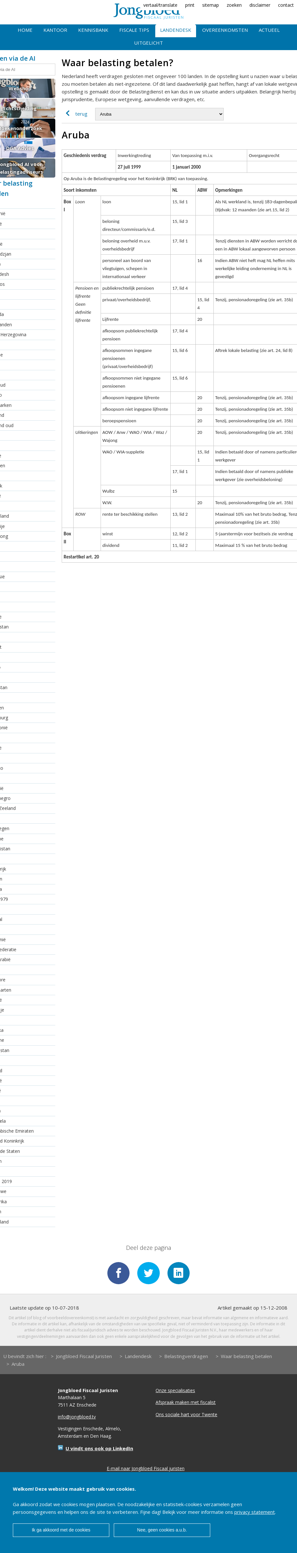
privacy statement (254, 1512)
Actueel (269, 30)
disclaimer (259, 5)
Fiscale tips (134, 30)
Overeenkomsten (225, 30)
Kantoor (55, 30)
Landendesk (175, 30)
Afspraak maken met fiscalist (186, 1402)
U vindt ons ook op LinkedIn (99, 1448)
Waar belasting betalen (246, 1356)
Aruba (18, 1364)
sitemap (210, 5)
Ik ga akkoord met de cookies (61, 1529)
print (189, 5)
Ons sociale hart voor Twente (186, 1414)
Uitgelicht (148, 42)
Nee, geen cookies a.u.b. (162, 1529)
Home (25, 30)
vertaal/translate (160, 5)
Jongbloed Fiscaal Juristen (84, 1356)
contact (286, 5)
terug (74, 113)
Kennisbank (93, 30)
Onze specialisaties (175, 1390)
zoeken (234, 5)
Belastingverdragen (186, 1356)
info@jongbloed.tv (77, 1417)
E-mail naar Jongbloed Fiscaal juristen (145, 1469)
